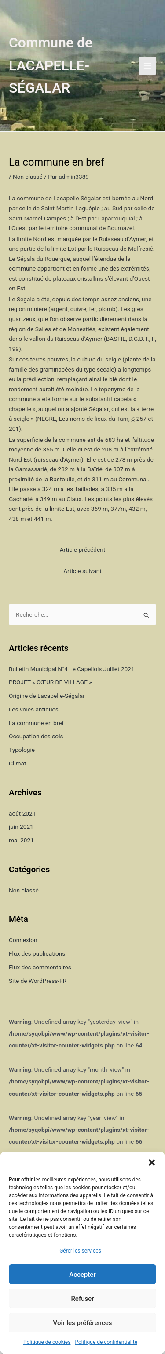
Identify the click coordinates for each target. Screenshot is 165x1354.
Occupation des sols (36, 736)
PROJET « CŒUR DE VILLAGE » (50, 682)
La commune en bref (36, 722)
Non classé (28, 176)
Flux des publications (37, 953)
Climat (17, 763)
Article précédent (83, 549)
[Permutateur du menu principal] (148, 66)
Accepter (82, 1274)
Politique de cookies (46, 1342)
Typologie (22, 749)
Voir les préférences (82, 1323)
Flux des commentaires (40, 967)
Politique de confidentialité (106, 1342)
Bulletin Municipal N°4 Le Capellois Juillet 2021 (72, 668)
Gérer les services (80, 1251)
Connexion (23, 939)
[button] (151, 1162)
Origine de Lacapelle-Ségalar (47, 695)
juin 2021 (21, 826)
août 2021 (22, 813)
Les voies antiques (34, 709)
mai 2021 (21, 840)
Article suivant (82, 570)
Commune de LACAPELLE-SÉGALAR (50, 65)
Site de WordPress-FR (37, 980)
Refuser (82, 1299)
